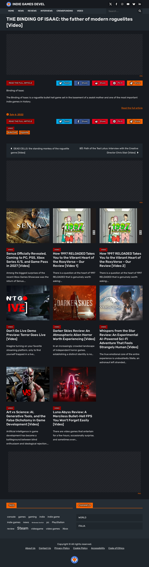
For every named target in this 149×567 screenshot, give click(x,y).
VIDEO (80, 11)
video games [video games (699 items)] (53, 528)
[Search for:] (140, 11)
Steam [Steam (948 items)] (22, 528)
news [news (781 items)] (26, 522)
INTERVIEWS (47, 11)
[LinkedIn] (140, 4)
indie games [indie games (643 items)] (13, 522)
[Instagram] (122, 4)
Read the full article (20, 83)
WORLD (82, 517)
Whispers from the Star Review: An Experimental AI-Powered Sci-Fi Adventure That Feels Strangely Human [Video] (119, 339)
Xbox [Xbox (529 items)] (65, 528)
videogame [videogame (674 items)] (37, 528)
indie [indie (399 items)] (42, 516)
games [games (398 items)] (22, 516)
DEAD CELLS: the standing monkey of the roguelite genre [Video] (40, 150)
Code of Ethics (116, 548)
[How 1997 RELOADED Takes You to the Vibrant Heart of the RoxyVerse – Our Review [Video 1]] (74, 225)
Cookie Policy (80, 548)
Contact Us (45, 548)
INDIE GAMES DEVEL (29, 4)
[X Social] (110, 4)
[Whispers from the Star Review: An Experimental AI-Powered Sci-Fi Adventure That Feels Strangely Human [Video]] (121, 302)
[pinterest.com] (117, 83)
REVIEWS (32, 11)
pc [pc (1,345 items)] (47, 522)
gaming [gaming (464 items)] (32, 516)
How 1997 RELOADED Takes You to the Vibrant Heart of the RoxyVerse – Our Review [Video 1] (74, 260)
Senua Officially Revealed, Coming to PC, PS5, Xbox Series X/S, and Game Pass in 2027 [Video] (27, 260)
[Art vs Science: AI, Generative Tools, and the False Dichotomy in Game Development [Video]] (27, 384)
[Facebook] (116, 4)
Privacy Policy (62, 548)
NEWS (21, 11)
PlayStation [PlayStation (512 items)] (58, 522)
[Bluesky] (134, 4)
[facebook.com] (82, 83)
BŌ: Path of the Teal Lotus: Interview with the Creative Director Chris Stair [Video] (109, 150)
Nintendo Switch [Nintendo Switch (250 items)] (38, 523)
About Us (30, 548)
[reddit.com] (100, 83)
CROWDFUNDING (65, 11)
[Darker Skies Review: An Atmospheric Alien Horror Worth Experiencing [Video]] (74, 302)
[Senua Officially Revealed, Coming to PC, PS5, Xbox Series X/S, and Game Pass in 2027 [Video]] (27, 225)
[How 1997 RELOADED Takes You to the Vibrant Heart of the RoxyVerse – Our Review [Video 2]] (121, 225)
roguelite (24, 132)
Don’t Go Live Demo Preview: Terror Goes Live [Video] (26, 335)
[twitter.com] (64, 83)
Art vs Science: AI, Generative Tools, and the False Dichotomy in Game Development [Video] (26, 418)
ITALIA (81, 526)
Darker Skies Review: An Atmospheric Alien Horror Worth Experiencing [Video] (74, 335)
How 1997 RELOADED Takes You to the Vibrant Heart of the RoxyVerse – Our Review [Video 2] (120, 260)
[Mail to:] (135, 83)
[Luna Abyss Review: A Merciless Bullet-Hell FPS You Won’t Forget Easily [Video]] (74, 384)
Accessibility (98, 548)
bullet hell (12, 132)
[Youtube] (128, 4)
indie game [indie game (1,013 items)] (54, 516)
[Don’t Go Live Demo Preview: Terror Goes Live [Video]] (27, 302)
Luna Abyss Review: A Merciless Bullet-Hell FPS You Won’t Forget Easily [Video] (72, 418)
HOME (11, 11)
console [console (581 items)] (11, 516)
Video (10, 128)
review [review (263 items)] (10, 528)
